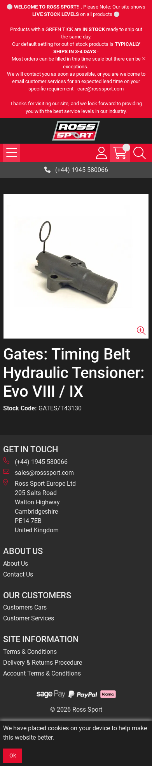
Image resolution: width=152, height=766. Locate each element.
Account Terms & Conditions (42, 673)
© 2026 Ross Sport (76, 709)
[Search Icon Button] (139, 153)
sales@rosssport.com (38, 472)
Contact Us (18, 574)
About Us (15, 563)
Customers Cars (25, 607)
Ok (12, 755)
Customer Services (28, 618)
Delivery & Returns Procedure (42, 662)
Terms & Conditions (30, 651)
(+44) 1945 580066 (76, 170)
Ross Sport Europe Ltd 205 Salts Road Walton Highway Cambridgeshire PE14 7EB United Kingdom (39, 506)
